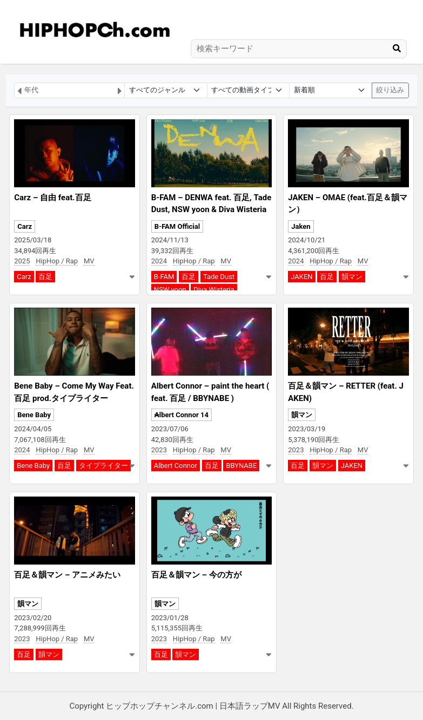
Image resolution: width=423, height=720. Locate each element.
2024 (159, 261)
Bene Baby (34, 415)
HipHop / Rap (57, 261)
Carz (24, 226)
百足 (45, 277)
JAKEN (301, 277)
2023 (159, 450)
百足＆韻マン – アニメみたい (67, 575)
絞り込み (390, 90)
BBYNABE (241, 465)
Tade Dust (218, 277)
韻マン (351, 277)
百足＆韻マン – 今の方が (196, 575)
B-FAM (164, 277)
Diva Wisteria (213, 290)
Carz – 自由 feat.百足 (52, 197)
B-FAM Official (177, 226)
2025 (22, 261)
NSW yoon (170, 290)
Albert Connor (175, 465)
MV (89, 261)
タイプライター (103, 465)
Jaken (300, 226)
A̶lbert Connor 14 (182, 415)
